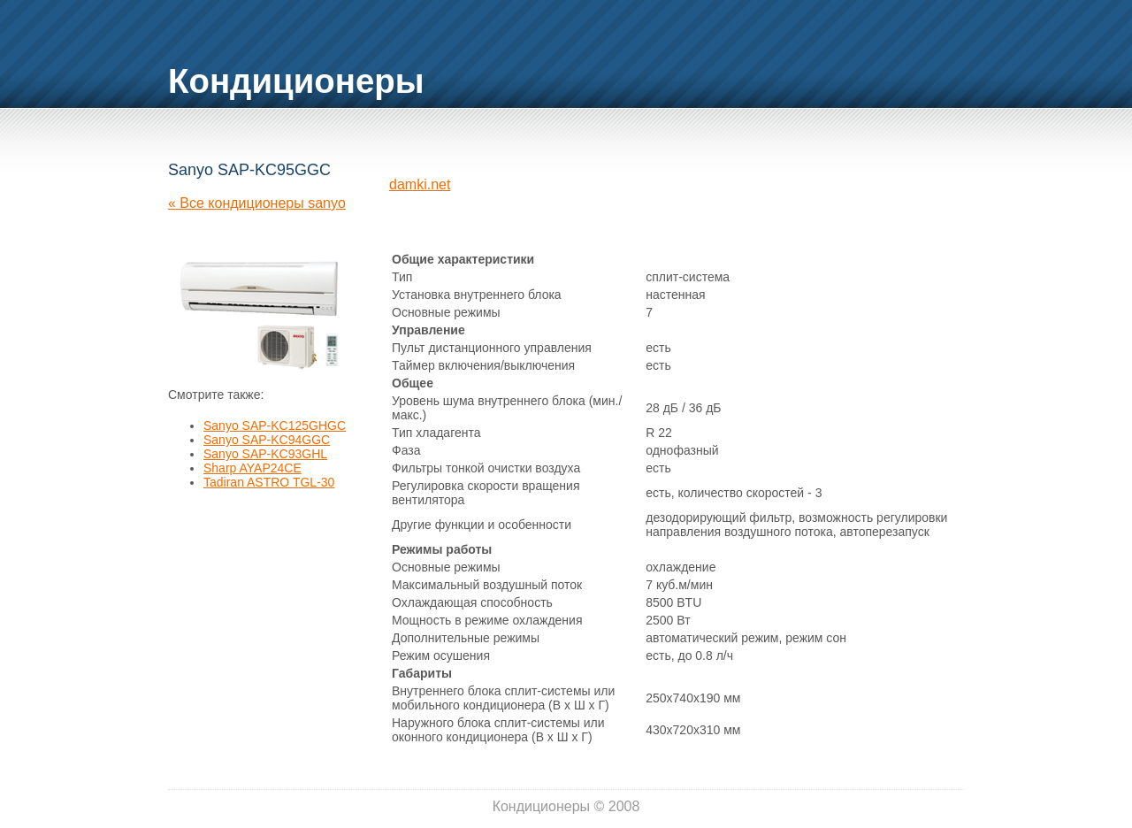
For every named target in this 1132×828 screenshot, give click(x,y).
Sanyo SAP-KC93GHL (265, 454)
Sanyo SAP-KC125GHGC (274, 425)
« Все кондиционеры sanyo (257, 203)
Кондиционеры (296, 81)
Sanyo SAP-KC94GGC (266, 440)
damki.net (419, 184)
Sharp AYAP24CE (252, 468)
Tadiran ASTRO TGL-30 (268, 482)
